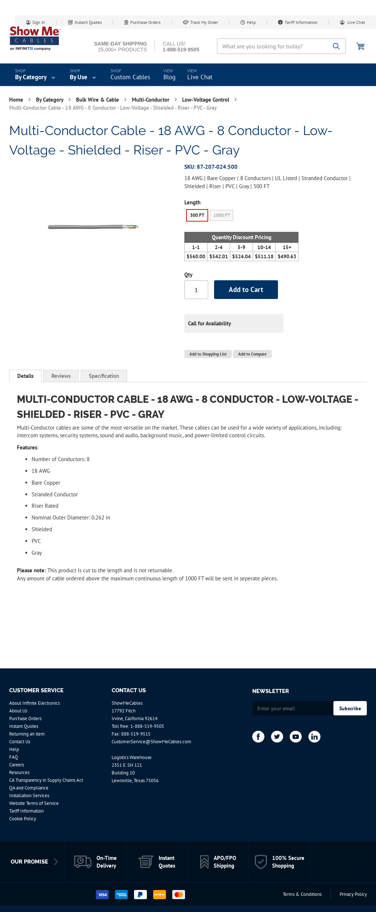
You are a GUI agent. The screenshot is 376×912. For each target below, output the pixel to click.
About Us (18, 711)
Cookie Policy (22, 819)
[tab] (25, 376)
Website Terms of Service (34, 803)
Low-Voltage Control (206, 99)
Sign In (38, 22)
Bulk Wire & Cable (98, 99)
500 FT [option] (197, 215)
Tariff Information (301, 22)
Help (251, 22)
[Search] (336, 47)
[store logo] (40, 38)
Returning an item (27, 734)
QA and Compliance (28, 788)
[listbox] (241, 216)
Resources (19, 772)
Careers (16, 765)
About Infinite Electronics (34, 703)
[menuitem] (35, 75)
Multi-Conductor (151, 99)
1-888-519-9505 (147, 726)
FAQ (13, 757)
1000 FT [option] (221, 215)
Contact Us (19, 741)
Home (17, 99)
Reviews (60, 375)
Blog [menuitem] (169, 77)
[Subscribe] (350, 708)
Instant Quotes (88, 22)
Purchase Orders (145, 22)
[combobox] (281, 46)
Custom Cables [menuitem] (130, 77)
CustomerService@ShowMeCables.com (151, 741)
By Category (50, 99)
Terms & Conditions (302, 894)
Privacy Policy (353, 894)
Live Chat (355, 22)
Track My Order (204, 22)
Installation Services (29, 795)
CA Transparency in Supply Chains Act (46, 780)
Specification (104, 375)
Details (25, 375)
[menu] (188, 74)
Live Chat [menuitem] (200, 77)
